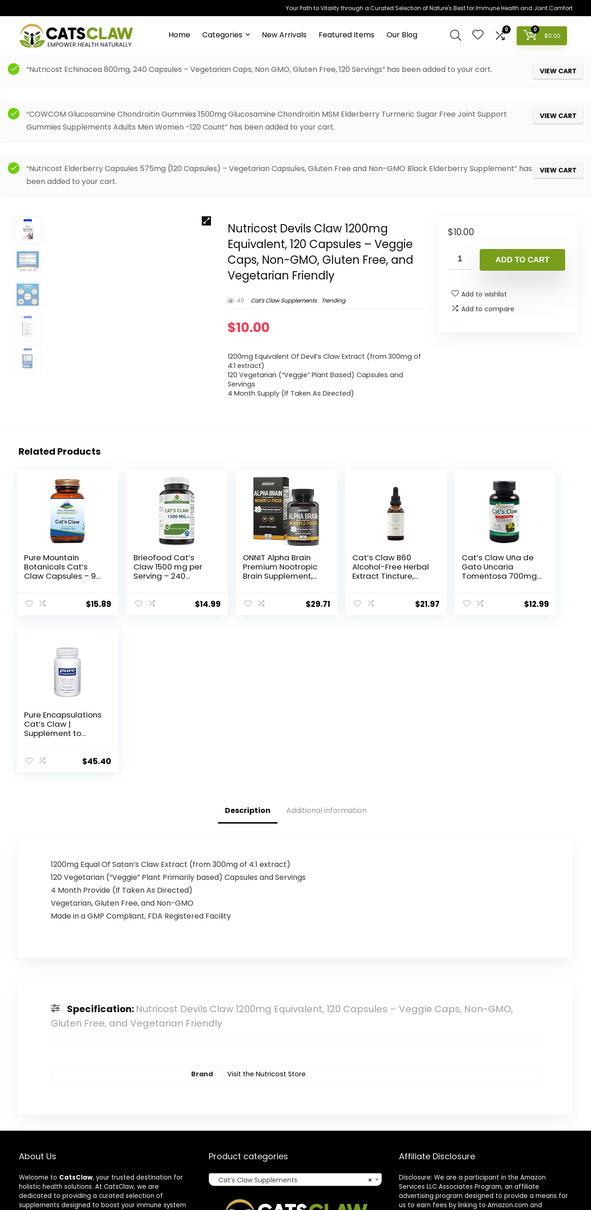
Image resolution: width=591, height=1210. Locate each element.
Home (179, 35)
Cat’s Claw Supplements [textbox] (292, 1057)
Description (248, 687)
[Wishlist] (477, 35)
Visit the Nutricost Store (266, 951)
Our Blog (401, 35)
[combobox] (295, 1057)
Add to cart (522, 259)
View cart (558, 71)
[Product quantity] (460, 259)
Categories (222, 35)
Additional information (326, 687)
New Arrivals (284, 35)
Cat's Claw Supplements (284, 300)
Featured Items (346, 35)
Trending (333, 300)
